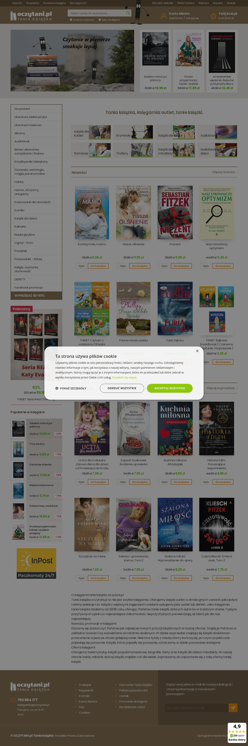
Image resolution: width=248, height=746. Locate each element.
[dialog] (124, 373)
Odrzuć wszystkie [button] (122, 388)
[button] (70, 388)
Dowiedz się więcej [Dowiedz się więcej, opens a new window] (124, 377)
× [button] (197, 350)
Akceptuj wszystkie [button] (169, 388)
